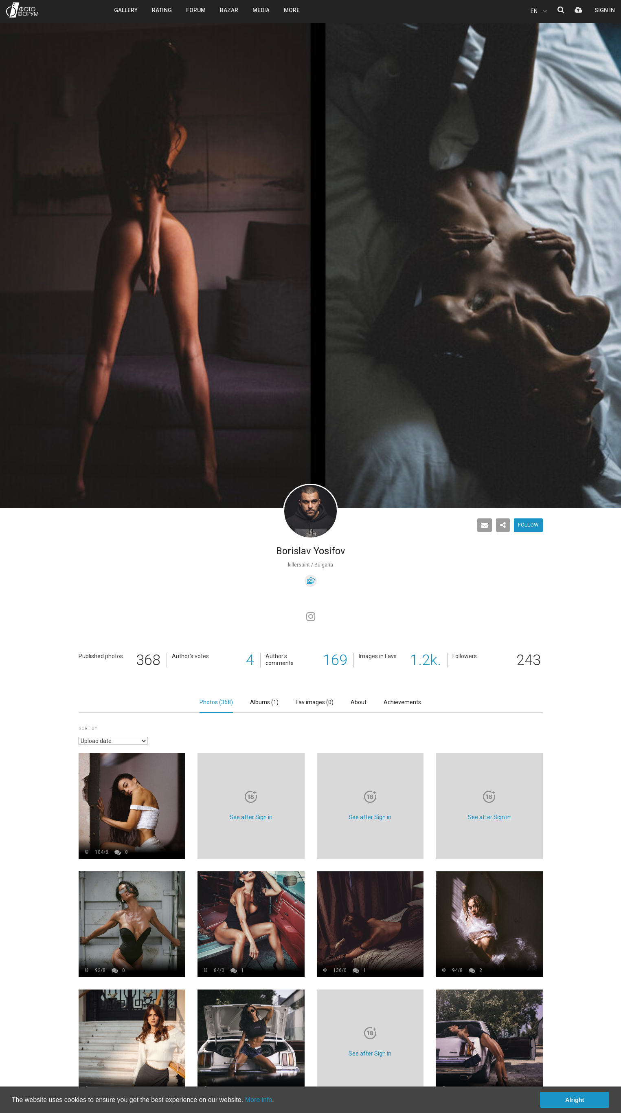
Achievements (402, 702)
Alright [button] (574, 1100)
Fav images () (315, 702)
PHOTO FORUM (22, 10)
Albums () (264, 702)
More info (258, 1099)
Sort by (88, 728)
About (358, 702)
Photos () (216, 702)
